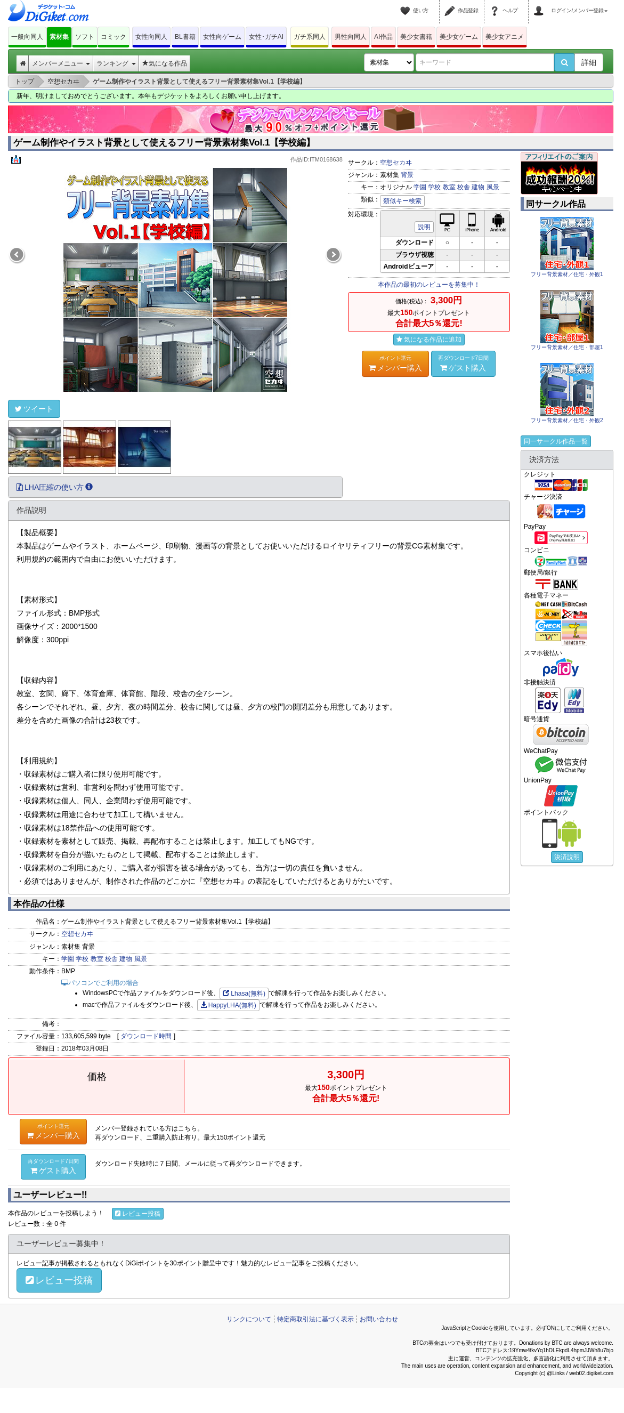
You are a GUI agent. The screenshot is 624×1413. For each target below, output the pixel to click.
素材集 (59, 37)
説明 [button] (424, 227)
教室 (449, 187)
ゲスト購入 (463, 363)
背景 (407, 175)
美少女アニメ (504, 37)
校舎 (463, 187)
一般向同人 (27, 37)
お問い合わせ (379, 1319)
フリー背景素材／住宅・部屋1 (567, 347)
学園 (420, 187)
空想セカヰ (396, 162)
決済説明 (567, 857)
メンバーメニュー (61, 63)
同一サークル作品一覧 (556, 441)
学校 (434, 187)
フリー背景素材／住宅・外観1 (567, 274)
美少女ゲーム (459, 37)
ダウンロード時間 (146, 1036)
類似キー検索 (402, 201)
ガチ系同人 (310, 37)
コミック (113, 37)
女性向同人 (151, 37)
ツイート (34, 409)
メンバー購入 (395, 363)
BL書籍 (185, 37)
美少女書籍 (416, 37)
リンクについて (248, 1319)
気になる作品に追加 (428, 339)
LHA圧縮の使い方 (55, 487)
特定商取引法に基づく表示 (315, 1319)
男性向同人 (351, 37)
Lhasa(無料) (244, 993)
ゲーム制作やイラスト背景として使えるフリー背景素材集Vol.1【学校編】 (164, 143)
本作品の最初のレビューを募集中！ (429, 284)
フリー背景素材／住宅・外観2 (567, 420)
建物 (478, 187)
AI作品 (383, 37)
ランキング (115, 63)
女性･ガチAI (266, 37)
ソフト (84, 37)
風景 (493, 187)
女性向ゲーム (222, 37)
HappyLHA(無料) (228, 1005)
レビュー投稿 (137, 1213)
